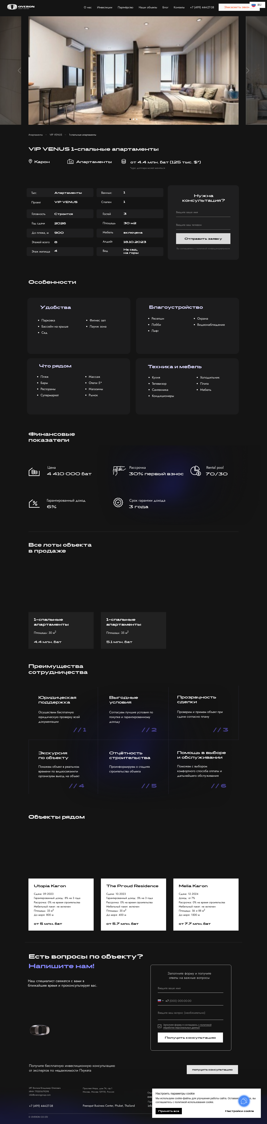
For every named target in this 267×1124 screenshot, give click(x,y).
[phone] (203, 225)
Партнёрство (125, 7)
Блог (165, 7)
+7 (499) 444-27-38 (202, 7)
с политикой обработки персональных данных (187, 1026)
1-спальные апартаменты (82, 134)
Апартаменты (35, 134)
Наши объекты (148, 7)
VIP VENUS (56, 134)
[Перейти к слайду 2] (133, 119)
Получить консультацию (190, 1037)
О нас (88, 7)
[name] (203, 212)
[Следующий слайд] (247, 70)
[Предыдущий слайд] (19, 70)
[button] (239, 7)
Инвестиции (104, 7)
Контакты (179, 7)
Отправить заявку (203, 238)
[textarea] (190, 1014)
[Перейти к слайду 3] (136, 119)
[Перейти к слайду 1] (130, 119)
